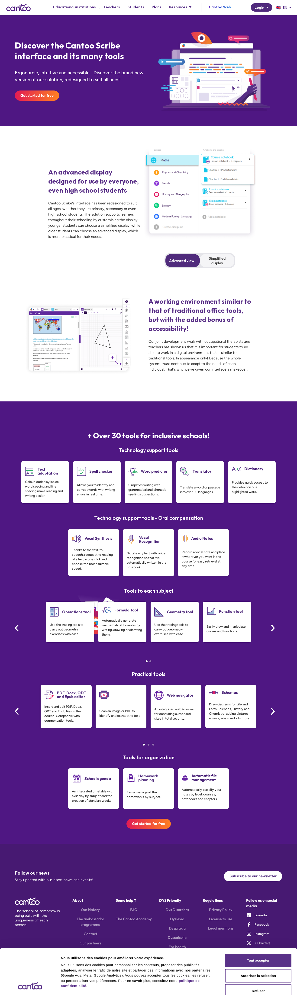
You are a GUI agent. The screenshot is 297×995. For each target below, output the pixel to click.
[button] (180, 7)
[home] (18, 7)
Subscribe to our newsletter (253, 876)
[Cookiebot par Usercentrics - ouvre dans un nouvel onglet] (30, 985)
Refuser (258, 948)
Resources (178, 7)
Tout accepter (258, 918)
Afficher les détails (76, 986)
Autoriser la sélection (258, 933)
